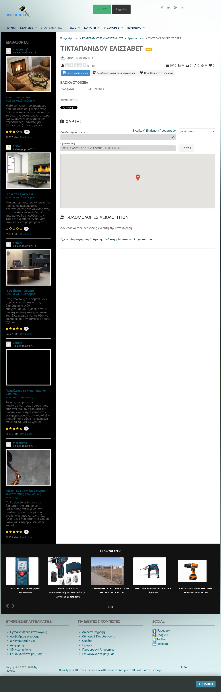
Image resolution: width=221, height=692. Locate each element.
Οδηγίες (186, 147)
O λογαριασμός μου (23, 641)
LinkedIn (160, 644)
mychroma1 (21, 49)
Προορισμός (67, 143)
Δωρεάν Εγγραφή (93, 632)
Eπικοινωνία (95, 670)
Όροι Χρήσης (67, 670)
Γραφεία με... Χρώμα (20, 290)
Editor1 (17, 243)
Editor (17, 146)
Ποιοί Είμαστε (141, 670)
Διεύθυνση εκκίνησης (73, 132)
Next (13, 606)
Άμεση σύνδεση (104, 239)
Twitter (159, 639)
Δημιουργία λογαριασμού (135, 239)
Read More (26, 137)
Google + (160, 635)
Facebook (161, 630)
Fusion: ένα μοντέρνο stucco (25, 491)
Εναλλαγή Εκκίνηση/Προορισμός (154, 130)
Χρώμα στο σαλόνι (18, 97)
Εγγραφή (121, 9)
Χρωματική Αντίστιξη (20, 397)
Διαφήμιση (17, 645)
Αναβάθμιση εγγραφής (24, 636)
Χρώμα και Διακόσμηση (21, 100)
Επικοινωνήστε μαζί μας (26, 654)
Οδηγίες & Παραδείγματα (98, 636)
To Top (184, 667)
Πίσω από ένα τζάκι (19, 194)
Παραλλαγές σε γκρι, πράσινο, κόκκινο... (26, 392)
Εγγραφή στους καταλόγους (28, 632)
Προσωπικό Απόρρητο (117, 670)
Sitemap (81, 670)
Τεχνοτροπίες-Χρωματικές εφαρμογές (23, 495)
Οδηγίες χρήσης (20, 649)
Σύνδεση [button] (102, 9)
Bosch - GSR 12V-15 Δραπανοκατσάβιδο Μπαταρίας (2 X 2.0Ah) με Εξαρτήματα (68, 592)
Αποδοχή (206, 684)
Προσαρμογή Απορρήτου (98, 649)
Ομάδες (87, 641)
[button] (138, 178)
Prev (8, 606)
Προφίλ (87, 645)
